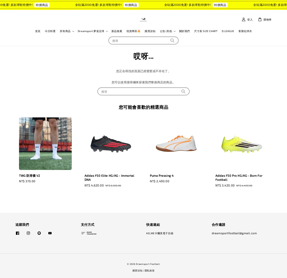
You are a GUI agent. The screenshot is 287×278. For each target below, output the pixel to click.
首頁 (37, 31)
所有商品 (65, 31)
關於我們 (184, 31)
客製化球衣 (245, 31)
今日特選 (50, 31)
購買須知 (150, 31)
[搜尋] (172, 40)
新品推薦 (116, 31)
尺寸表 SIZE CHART (205, 31)
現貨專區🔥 (133, 31)
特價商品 (45, 5)
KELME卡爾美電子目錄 (159, 233)
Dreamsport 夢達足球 (91, 31)
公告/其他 (166, 31)
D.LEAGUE (228, 31)
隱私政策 (150, 270)
